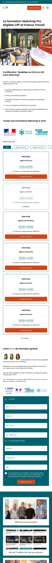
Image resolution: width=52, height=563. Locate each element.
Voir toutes (24, 338)
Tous (7, 147)
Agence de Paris (38, 147)
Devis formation (34, 8)
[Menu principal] (4, 8)
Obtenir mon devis (26, 482)
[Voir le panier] (47, 8)
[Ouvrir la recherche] (43, 8)
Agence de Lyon (20, 147)
